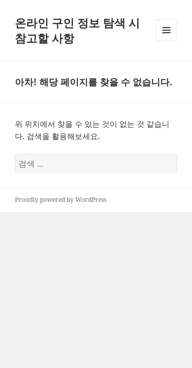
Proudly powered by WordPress (60, 199)
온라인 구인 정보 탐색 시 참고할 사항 (77, 30)
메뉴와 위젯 (166, 40)
